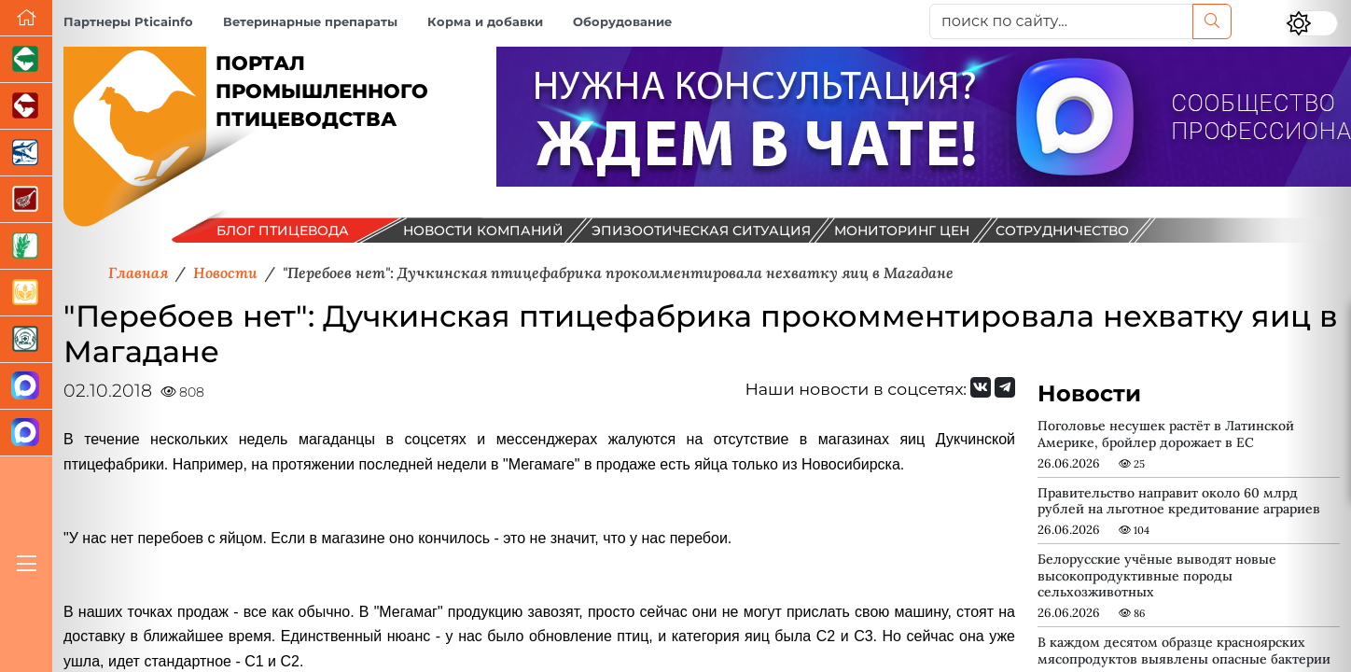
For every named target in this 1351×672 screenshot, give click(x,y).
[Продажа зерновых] (26, 293)
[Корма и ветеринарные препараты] (26, 339)
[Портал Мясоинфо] (26, 199)
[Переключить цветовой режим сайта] (1312, 23)
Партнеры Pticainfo (128, 22)
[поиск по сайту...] (1061, 21)
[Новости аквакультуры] (26, 153)
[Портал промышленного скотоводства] (26, 106)
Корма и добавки (485, 22)
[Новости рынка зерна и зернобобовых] (26, 246)
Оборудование (622, 22)
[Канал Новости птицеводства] (26, 386)
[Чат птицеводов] (26, 433)
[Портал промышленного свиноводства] (26, 59)
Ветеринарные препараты (310, 22)
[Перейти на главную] (26, 18)
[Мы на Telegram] (1005, 387)
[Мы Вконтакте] (980, 387)
